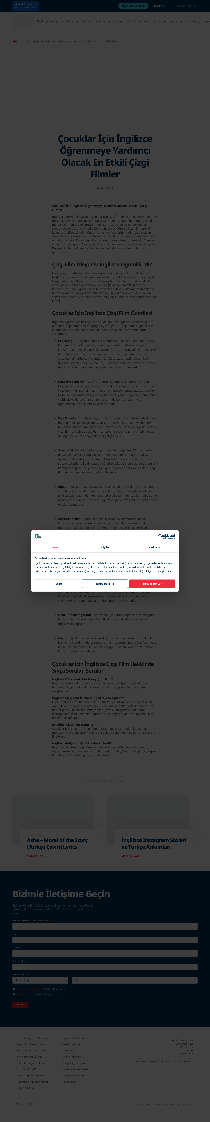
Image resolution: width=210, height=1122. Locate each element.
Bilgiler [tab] (105, 547)
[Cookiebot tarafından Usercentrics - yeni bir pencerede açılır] (161, 536)
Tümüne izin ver (152, 583)
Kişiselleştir (105, 583)
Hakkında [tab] (154, 547)
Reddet (58, 583)
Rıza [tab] (55, 547)
